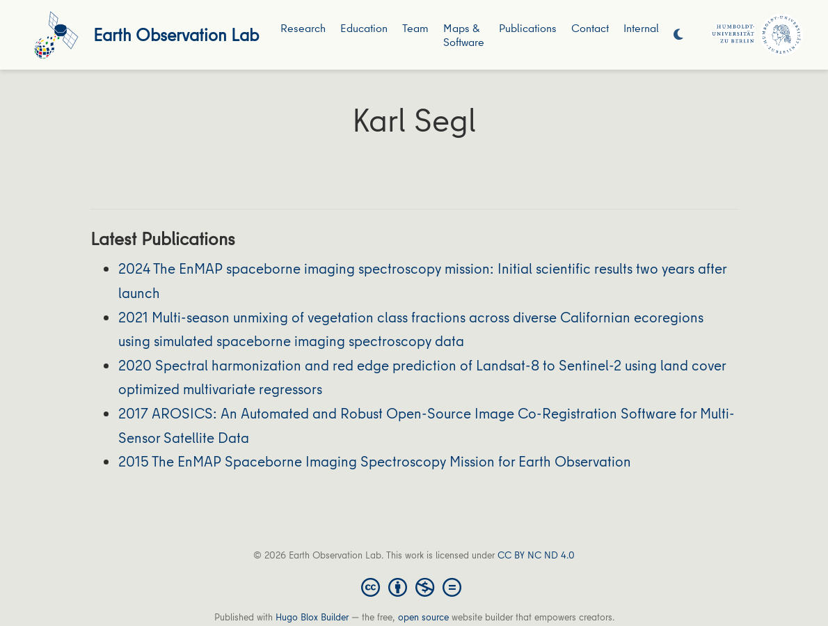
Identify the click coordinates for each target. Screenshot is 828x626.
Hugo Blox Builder (312, 617)
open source (423, 617)
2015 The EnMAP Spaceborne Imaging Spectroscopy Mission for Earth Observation (374, 461)
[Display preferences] (678, 35)
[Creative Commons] (414, 586)
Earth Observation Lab (176, 34)
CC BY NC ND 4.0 (536, 555)
